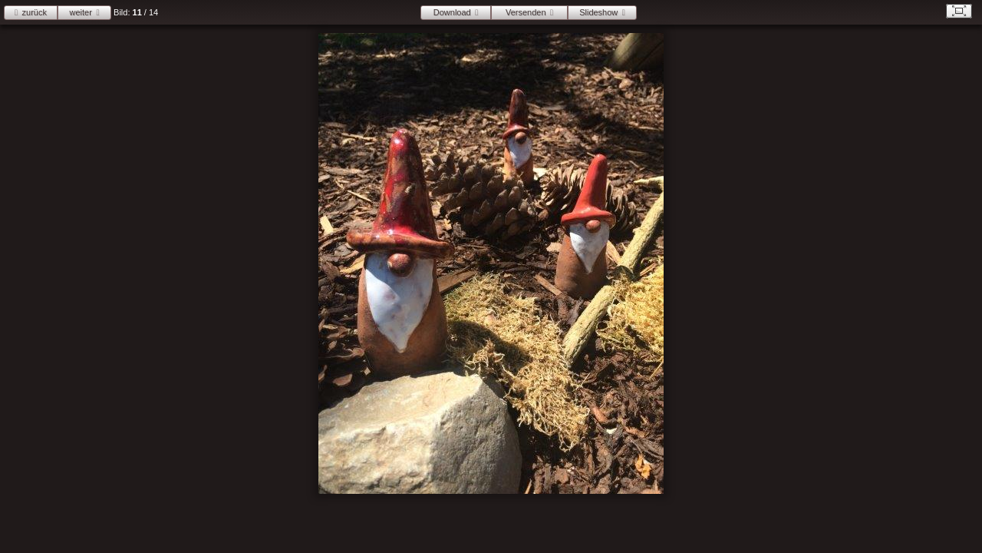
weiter (81, 12)
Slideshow (598, 12)
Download (452, 12)
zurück (34, 12)
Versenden (526, 12)
